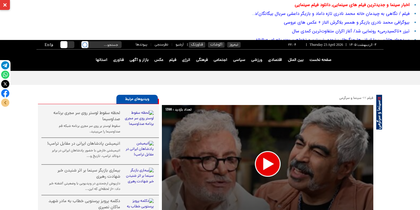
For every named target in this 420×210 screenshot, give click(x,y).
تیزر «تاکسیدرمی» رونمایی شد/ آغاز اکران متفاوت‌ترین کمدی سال (351, 31)
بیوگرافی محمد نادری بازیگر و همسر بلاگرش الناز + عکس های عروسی (347, 22)
